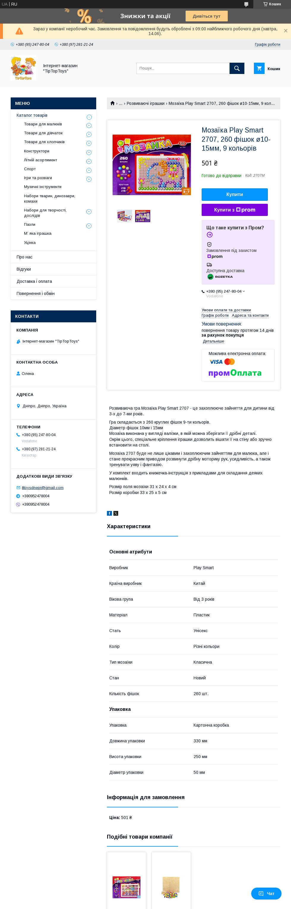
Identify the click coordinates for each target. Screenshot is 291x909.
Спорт (30, 169)
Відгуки (24, 269)
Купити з (234, 210)
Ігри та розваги (38, 178)
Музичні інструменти (42, 186)
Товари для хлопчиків (44, 142)
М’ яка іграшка (37, 233)
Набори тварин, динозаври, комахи (49, 198)
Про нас (24, 257)
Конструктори (36, 151)
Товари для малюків (43, 124)
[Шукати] (237, 68)
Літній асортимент (40, 160)
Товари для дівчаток (43, 133)
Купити (235, 194)
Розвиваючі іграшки (146, 103)
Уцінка (30, 242)
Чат (266, 893)
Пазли (29, 224)
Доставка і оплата (34, 281)
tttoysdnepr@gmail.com (43, 487)
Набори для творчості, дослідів (45, 213)
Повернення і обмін (36, 293)
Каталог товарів (32, 115)
